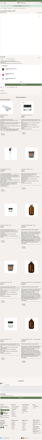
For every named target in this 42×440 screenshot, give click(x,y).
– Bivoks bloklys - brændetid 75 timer (37, 424)
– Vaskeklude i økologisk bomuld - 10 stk (36, 429)
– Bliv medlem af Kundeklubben (24, 410)
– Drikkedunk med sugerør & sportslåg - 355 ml (37, 431)
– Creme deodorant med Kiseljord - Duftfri (36, 422)
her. (23, 242)
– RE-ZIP (23, 412)
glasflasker (3, 177)
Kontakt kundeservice (5, 410)
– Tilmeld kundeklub (36, 406)
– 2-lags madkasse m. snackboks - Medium (36, 427)
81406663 (5, 413)
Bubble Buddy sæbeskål (10, 184)
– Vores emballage (24, 411)
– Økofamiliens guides (25, 407)
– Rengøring (13, 428)
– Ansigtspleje (13, 424)
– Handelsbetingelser (14, 407)
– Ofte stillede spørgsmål (15, 406)
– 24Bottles (23, 430)
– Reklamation (13, 413)
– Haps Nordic (24, 428)
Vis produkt (3, 134)
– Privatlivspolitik (13, 409)
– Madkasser (13, 423)
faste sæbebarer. (15, 175)
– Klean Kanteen (24, 423)
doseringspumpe (27, 241)
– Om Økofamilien (24, 406)
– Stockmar (23, 424)
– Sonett (23, 427)
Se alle (21, 81)
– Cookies (12, 410)
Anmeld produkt (21, 397)
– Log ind (34, 407)
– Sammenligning (13, 416)
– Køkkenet (12, 427)
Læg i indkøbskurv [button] (23, 84)
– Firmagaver (13, 414)
